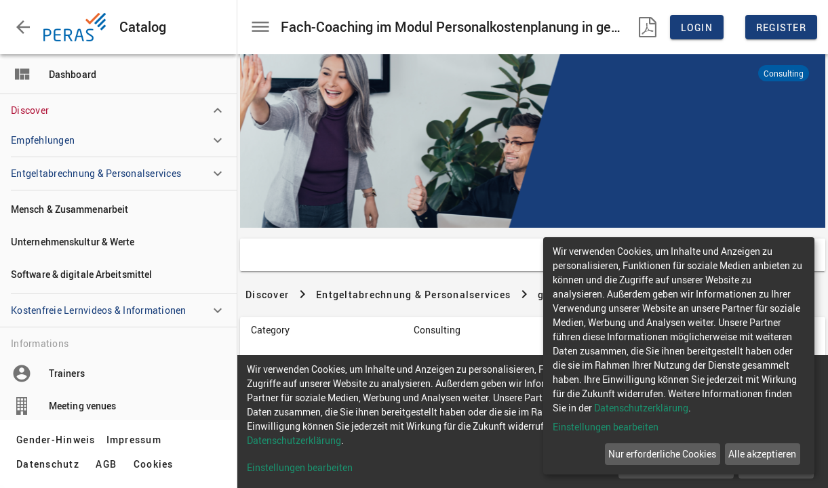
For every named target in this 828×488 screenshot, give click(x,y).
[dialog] (678, 355)
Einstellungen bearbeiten (605, 426)
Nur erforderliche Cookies (662, 453)
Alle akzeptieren (762, 453)
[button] (23, 27)
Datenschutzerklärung (641, 407)
